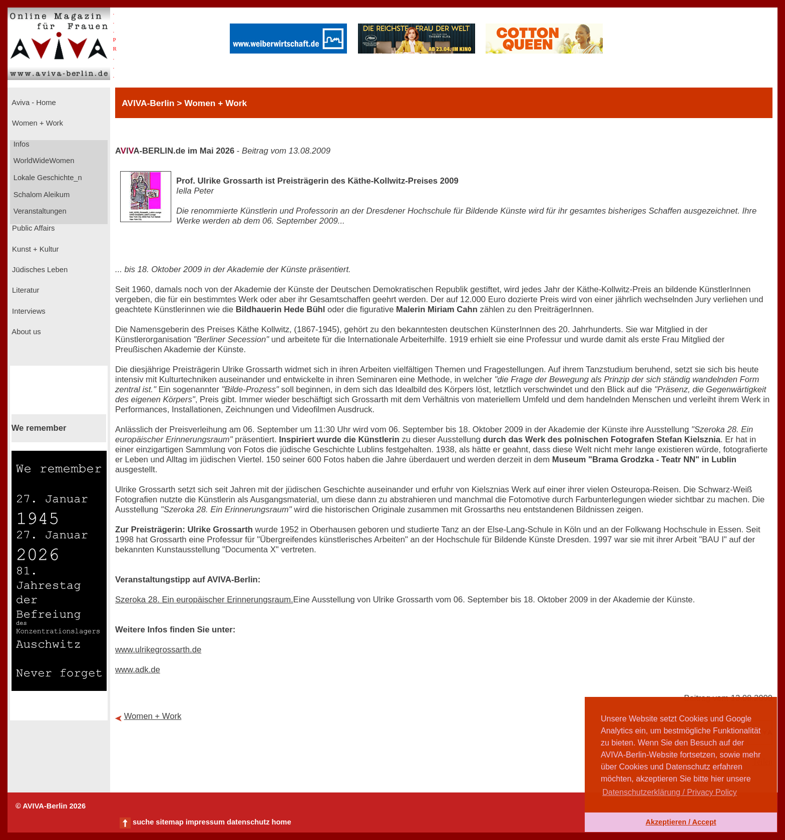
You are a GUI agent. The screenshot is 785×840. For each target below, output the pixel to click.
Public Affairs (32, 228)
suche (143, 822)
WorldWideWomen (43, 161)
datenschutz (248, 822)
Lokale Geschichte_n (47, 178)
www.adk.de (137, 669)
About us (25, 332)
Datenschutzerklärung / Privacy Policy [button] (669, 792)
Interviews (28, 311)
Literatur (24, 290)
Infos (21, 144)
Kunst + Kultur (34, 249)
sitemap (169, 822)
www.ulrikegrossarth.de (158, 649)
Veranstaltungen (39, 211)
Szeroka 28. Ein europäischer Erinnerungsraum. (204, 599)
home (281, 822)
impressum (205, 822)
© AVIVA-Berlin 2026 (51, 806)
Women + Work (36, 123)
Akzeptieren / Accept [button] (680, 822)
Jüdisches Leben (39, 270)
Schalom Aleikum (41, 195)
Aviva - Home (33, 103)
